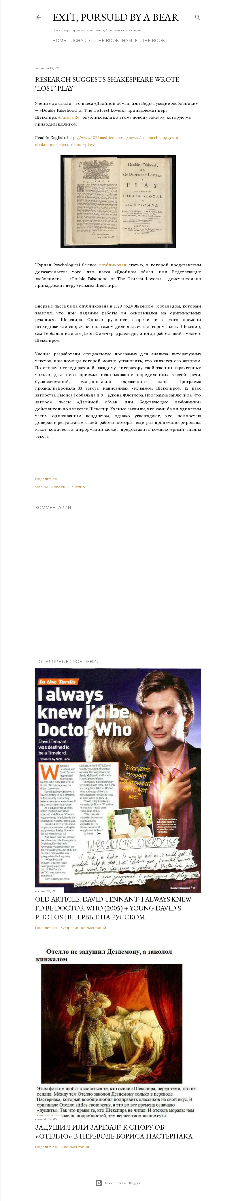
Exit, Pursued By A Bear (115, 17)
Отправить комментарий (83, 927)
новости (59, 487)
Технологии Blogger (118, 1183)
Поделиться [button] (46, 479)
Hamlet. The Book (143, 40)
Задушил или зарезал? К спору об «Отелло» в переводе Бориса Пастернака (113, 1132)
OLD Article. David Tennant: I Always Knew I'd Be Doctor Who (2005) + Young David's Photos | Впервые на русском (113, 908)
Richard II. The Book (94, 40)
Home (59, 40)
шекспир (76, 487)
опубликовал (112, 264)
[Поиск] (197, 16)
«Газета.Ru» (69, 117)
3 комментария (75, 1147)
